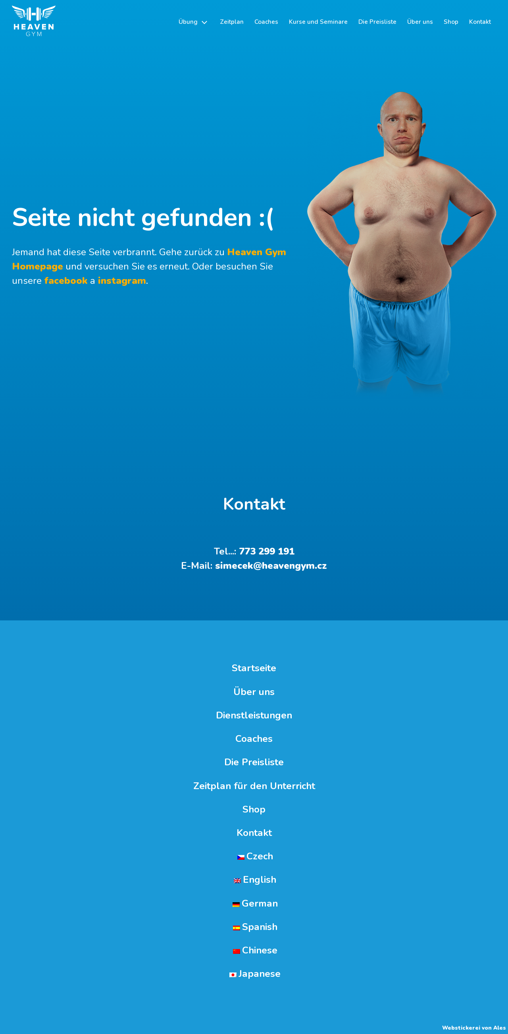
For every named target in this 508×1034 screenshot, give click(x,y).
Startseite (254, 668)
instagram (120, 280)
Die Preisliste (254, 762)
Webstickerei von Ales (474, 1028)
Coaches (254, 739)
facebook (66, 280)
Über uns (254, 692)
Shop (254, 809)
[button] (193, 22)
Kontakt (254, 833)
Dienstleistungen (254, 715)
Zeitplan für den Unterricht (254, 786)
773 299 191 (266, 551)
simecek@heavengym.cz (271, 565)
